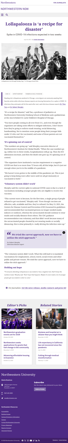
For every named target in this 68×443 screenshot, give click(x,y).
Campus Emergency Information (10, 417)
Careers (3, 419)
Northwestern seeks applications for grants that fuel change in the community (16, 345)
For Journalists (59, 3)
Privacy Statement (6, 425)
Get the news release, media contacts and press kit (44, 288)
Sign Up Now (39, 389)
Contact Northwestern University (10, 422)
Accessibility (5, 411)
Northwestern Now (15, 9)
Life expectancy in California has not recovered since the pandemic (50, 345)
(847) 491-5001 (8, 393)
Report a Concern (6, 428)
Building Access (5, 414)
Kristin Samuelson (39, 39)
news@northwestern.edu (10, 398)
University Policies (6, 430)
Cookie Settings (63, 440)
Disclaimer (55, 440)
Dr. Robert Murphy (16, 107)
